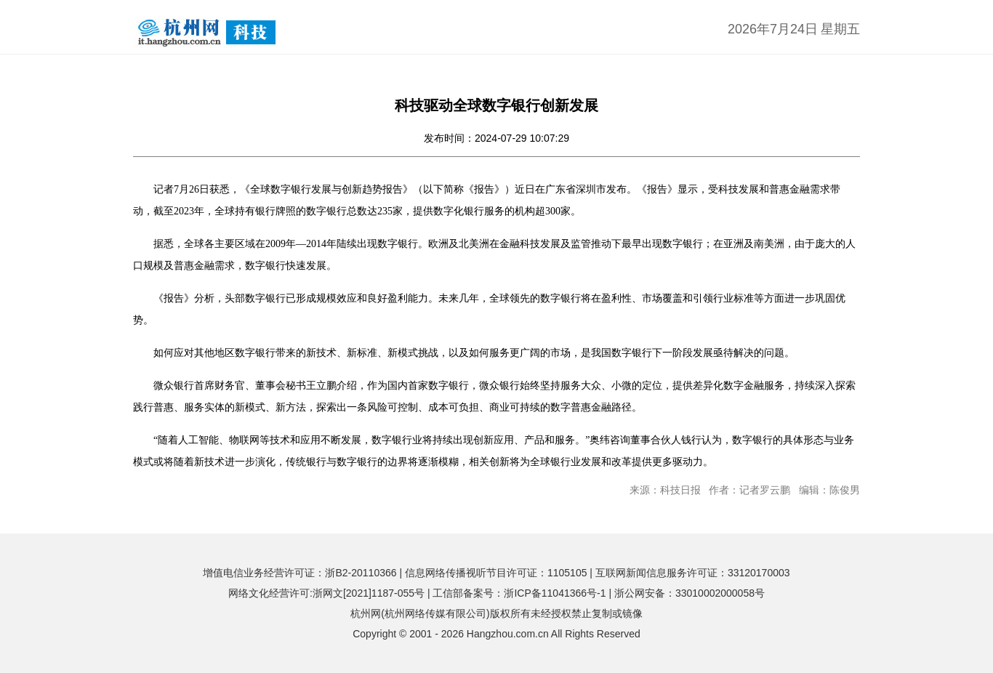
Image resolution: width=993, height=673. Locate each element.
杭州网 (365, 613)
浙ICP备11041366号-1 (555, 593)
